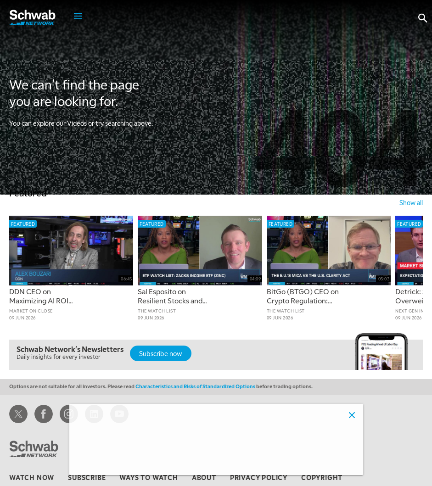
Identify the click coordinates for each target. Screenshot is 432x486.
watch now (31, 477)
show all (411, 202)
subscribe (87, 477)
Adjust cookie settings (112, 462)
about (204, 477)
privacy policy (258, 477)
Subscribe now (160, 353)
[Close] (352, 415)
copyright (321, 477)
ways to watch (148, 477)
